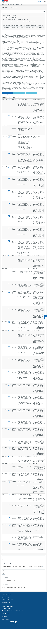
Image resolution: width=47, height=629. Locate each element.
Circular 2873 (9, 228)
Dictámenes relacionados (19, 92)
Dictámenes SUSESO (18, 4)
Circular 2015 (9, 429)
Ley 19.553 (30, 566)
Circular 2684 (9, 269)
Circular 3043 (9, 178)
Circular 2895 (9, 216)
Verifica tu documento (6, 601)
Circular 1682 (9, 503)
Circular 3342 (9, 137)
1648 (3, 573)
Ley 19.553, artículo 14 (38, 566)
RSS (2, 604)
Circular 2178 (9, 370)
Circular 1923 (9, 448)
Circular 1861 (9, 457)
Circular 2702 (9, 256)
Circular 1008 (9, 542)
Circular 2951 (9, 203)
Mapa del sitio (5, 596)
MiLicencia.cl (4, 616)
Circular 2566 (9, 282)
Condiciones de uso (6, 602)
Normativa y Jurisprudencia (9, 4)
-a (46, 318)
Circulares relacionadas (7, 92)
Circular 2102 (9, 395)
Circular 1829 (9, 464)
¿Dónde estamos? (5, 597)
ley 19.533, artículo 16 (22, 566)
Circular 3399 (9, 126)
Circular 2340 (9, 331)
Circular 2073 (9, 410)
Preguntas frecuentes (6, 594)
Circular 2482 (9, 292)
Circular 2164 (9, 385)
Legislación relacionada (31, 92)
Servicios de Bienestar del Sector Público (9, 580)
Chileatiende (4, 614)
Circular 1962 (9, 439)
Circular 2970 (9, 191)
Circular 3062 (9, 167)
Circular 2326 (9, 345)
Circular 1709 (9, 495)
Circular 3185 (9, 153)
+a (46, 316)
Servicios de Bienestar (6, 559)
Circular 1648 (9, 525)
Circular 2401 (9, 322)
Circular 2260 (9, 357)
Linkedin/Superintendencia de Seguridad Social (12, 611)
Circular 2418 (9, 307)
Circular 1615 (9, 535)
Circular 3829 (9, 100)
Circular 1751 (9, 482)
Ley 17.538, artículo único (6, 566)
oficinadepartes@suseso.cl (7, 599)
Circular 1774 (9, 474)
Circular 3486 (9, 114)
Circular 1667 (9, 516)
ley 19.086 (15, 566)
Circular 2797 (9, 241)
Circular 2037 (9, 420)
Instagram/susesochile (7, 608)
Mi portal (39, 1)
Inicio (3, 4)
